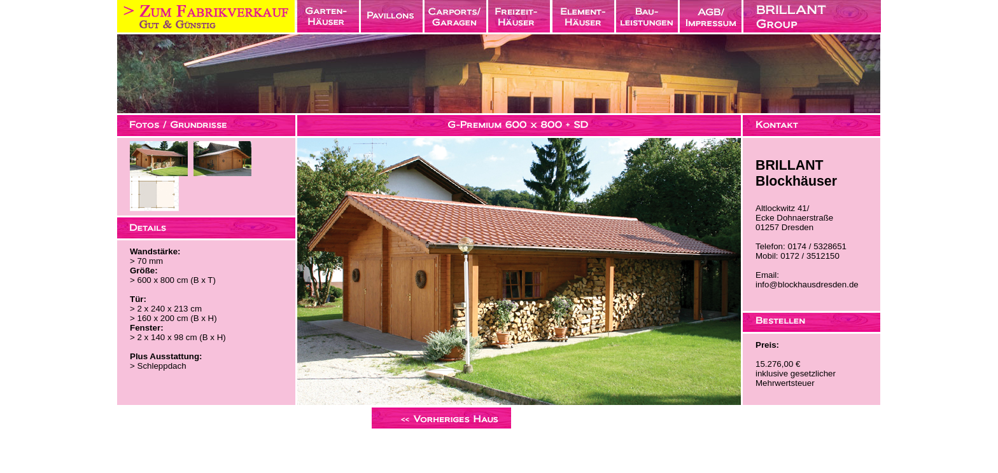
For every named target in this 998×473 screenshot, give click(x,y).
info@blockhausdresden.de (807, 284)
